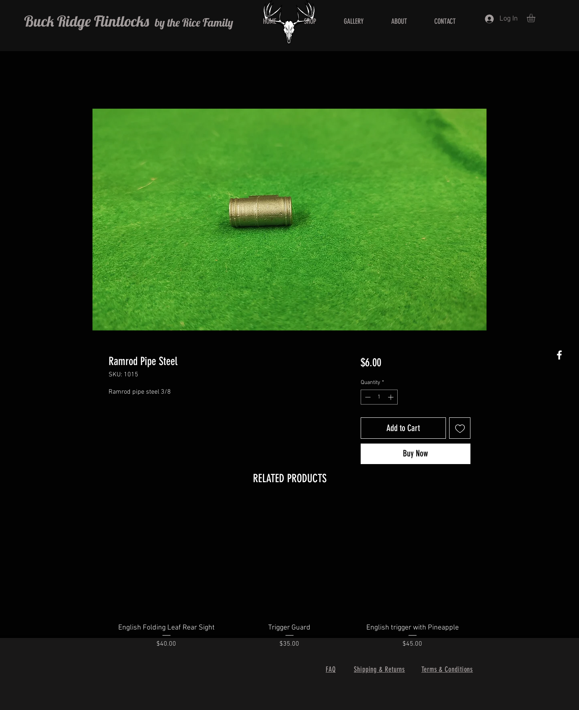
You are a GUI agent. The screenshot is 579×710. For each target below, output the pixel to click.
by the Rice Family (192, 22)
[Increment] (391, 397)
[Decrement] (367, 397)
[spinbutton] (379, 397)
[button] (536, 18)
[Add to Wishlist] (459, 428)
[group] (289, 580)
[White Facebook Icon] (559, 355)
